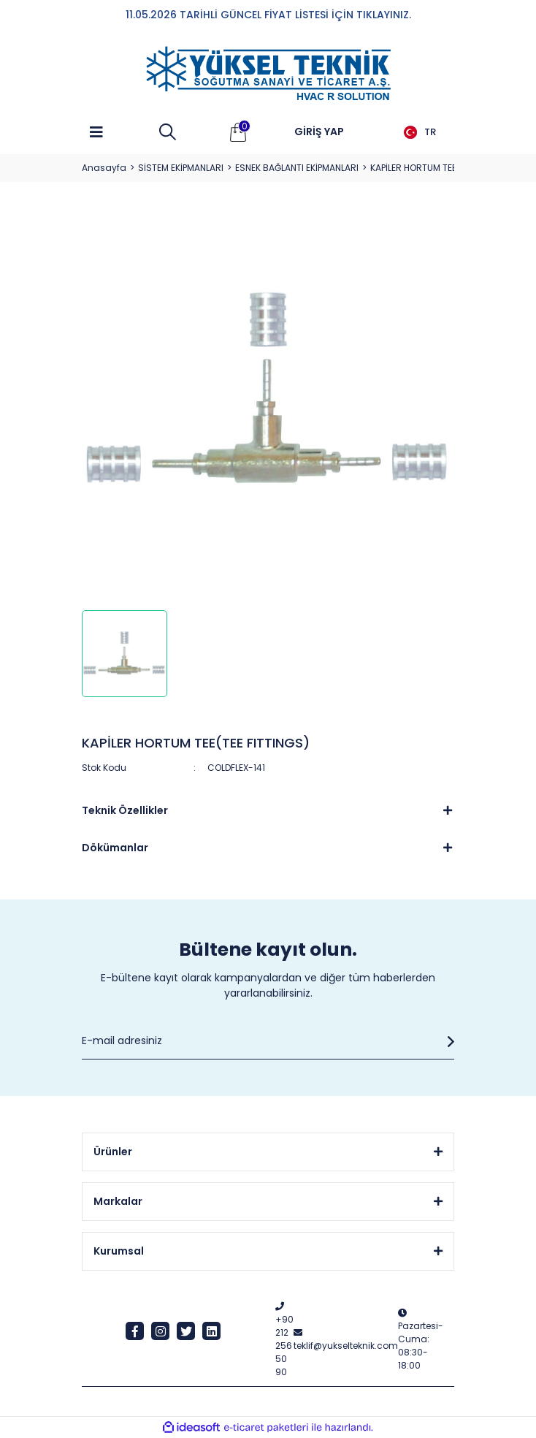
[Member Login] (319, 132)
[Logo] (268, 74)
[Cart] (238, 132)
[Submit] (447, 1041)
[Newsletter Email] (268, 1041)
